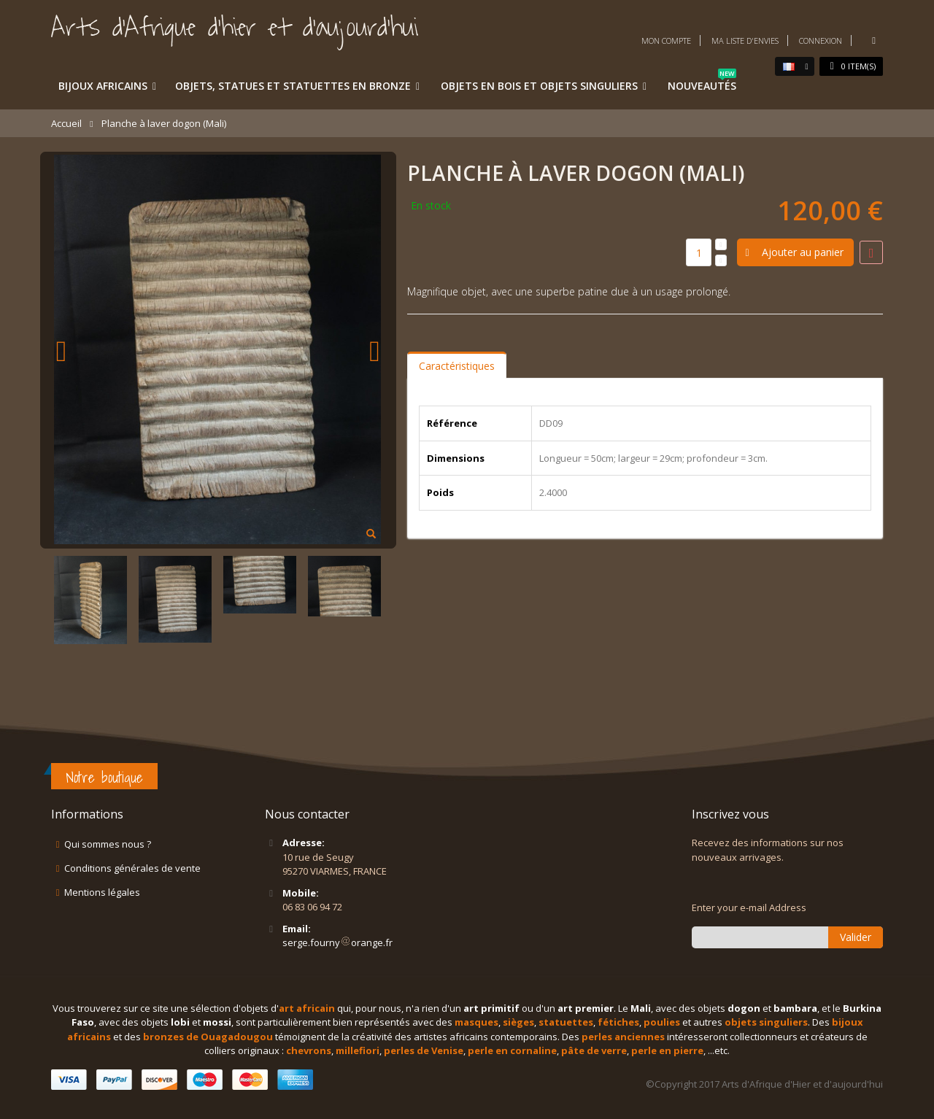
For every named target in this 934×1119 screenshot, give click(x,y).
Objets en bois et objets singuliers (539, 86)
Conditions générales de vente (132, 868)
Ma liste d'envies (745, 40)
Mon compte (666, 40)
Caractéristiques (457, 366)
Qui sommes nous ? (107, 844)
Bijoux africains (102, 86)
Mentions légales (102, 892)
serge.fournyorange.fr (337, 942)
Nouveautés (702, 83)
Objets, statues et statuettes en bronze (293, 86)
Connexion (820, 40)
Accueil (66, 123)
